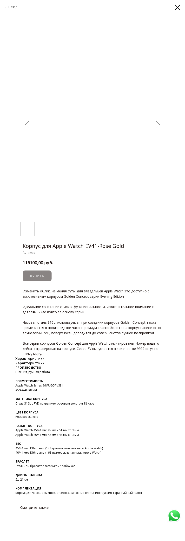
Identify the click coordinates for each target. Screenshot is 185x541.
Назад (12, 7)
